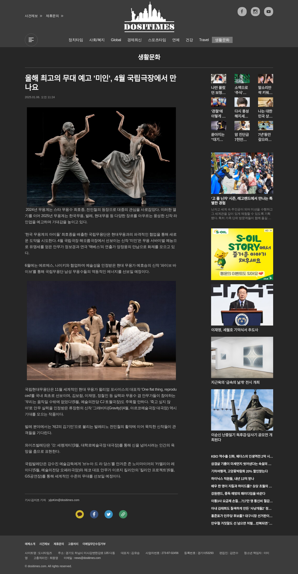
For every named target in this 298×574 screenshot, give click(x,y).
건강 (189, 40)
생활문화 (222, 40)
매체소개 (30, 544)
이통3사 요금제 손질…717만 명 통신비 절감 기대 (240, 501)
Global (116, 40)
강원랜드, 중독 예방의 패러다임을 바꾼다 (238, 493)
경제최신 (134, 40)
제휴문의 (52, 16)
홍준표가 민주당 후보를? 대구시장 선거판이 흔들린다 (242, 516)
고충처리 (73, 544)
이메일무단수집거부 (93, 544)
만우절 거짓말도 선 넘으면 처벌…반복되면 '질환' (241, 524)
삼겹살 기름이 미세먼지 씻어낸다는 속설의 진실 (241, 464)
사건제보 (31, 16)
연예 (175, 40)
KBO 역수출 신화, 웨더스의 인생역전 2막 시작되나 (242, 457)
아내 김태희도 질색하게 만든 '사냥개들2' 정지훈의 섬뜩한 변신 (241, 509)
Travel (204, 40)
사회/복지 (97, 40)
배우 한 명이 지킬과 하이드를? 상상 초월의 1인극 (240, 486)
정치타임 (75, 40)
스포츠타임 (157, 40)
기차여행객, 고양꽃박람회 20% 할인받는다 (239, 471)
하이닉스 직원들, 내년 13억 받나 (232, 479)
